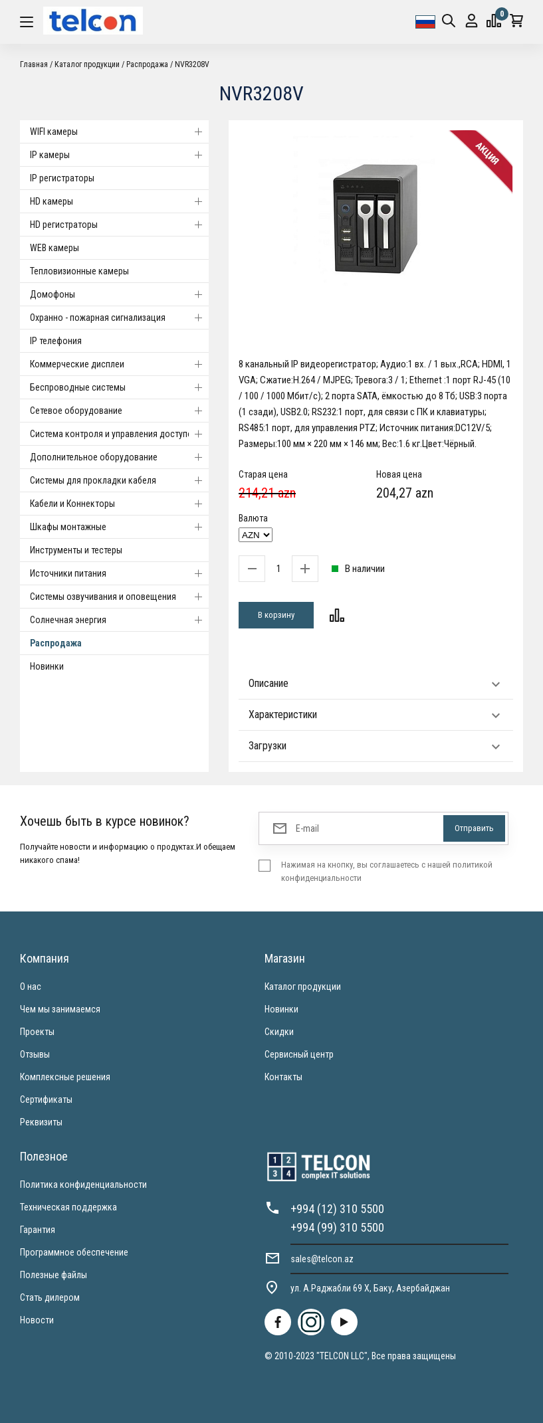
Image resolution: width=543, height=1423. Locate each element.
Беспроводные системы (119, 387)
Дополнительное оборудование (119, 457)
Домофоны (119, 294)
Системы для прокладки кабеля (119, 480)
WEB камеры (54, 247)
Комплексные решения (65, 1077)
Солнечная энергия (119, 620)
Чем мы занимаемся (60, 1009)
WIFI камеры (119, 131)
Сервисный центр (299, 1054)
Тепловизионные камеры (79, 271)
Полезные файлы (53, 1275)
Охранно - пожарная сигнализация (119, 317)
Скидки (279, 1031)
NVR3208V (192, 64)
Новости (37, 1320)
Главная (34, 64)
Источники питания (119, 573)
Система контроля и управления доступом (119, 434)
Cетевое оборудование (119, 410)
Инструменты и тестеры (76, 550)
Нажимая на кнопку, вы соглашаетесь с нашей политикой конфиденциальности (386, 871)
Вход (471, 21)
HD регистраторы (119, 224)
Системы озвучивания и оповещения (119, 596)
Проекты (37, 1031)
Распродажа (147, 64)
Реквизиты (41, 1122)
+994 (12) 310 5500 (337, 1209)
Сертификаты (46, 1099)
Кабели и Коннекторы (119, 503)
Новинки (47, 666)
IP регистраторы (62, 178)
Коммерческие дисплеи (119, 364)
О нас (30, 986)
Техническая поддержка (68, 1207)
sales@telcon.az (322, 1259)
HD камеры (119, 201)
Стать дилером (50, 1297)
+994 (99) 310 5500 (337, 1227)
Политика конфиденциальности (83, 1184)
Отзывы (35, 1054)
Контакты (283, 1077)
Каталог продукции (87, 64)
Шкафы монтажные (119, 527)
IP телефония (56, 340)
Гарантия (37, 1229)
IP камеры (119, 154)
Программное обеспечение (74, 1252)
